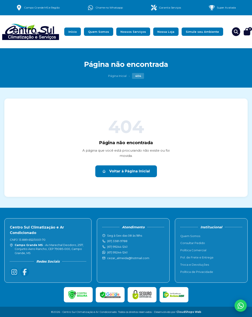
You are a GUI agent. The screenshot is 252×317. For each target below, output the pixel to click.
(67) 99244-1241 (117, 252)
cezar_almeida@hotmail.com (128, 258)
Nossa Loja (165, 31)
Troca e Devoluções (194, 264)
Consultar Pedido (192, 243)
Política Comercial (193, 250)
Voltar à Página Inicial (126, 171)
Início (72, 31)
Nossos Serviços (133, 31)
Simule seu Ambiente (202, 31)
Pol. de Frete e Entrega (196, 257)
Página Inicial (117, 76)
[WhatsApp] (241, 306)
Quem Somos (98, 31)
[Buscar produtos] (236, 32)
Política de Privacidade (196, 272)
